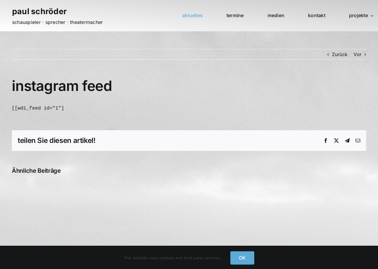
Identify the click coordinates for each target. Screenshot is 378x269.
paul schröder (39, 11)
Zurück (340, 54)
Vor (357, 54)
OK (242, 258)
